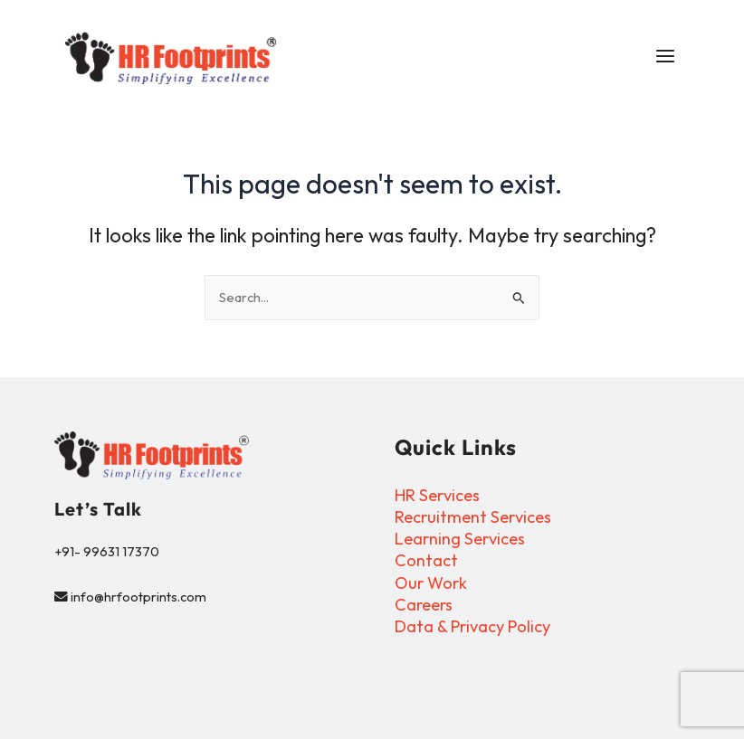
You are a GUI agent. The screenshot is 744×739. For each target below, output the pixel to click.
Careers (424, 604)
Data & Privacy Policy (472, 626)
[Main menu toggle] (660, 59)
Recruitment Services (473, 517)
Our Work (431, 583)
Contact (426, 561)
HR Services (437, 496)
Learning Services (460, 539)
